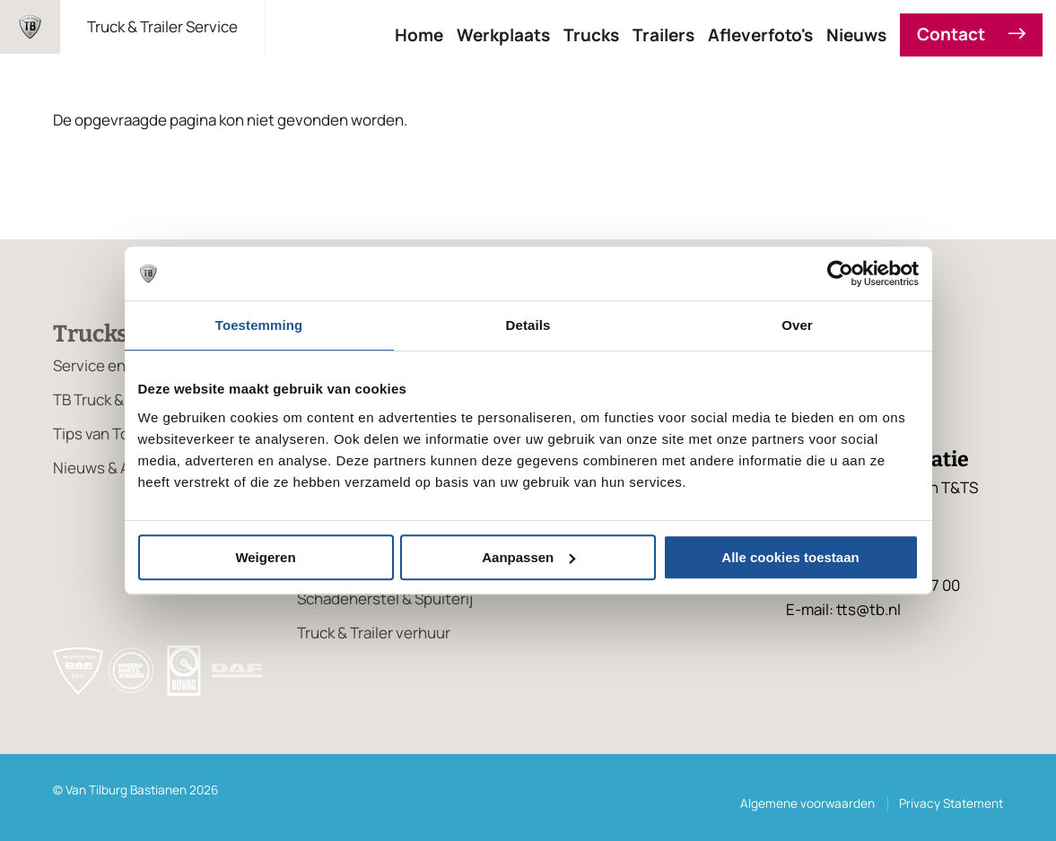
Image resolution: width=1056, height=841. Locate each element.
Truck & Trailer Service (162, 26)
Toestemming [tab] (259, 325)
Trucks (591, 35)
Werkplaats (503, 35)
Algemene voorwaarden (807, 803)
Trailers (663, 35)
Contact (971, 35)
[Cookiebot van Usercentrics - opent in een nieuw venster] (840, 273)
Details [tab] (528, 325)
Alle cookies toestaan (790, 557)
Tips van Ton (95, 433)
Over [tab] (797, 325)
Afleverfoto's (760, 35)
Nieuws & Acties (109, 467)
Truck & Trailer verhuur (373, 632)
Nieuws (856, 35)
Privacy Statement (951, 803)
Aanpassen (528, 557)
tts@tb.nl (868, 609)
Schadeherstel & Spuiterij (385, 598)
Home (419, 35)
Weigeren (265, 557)
